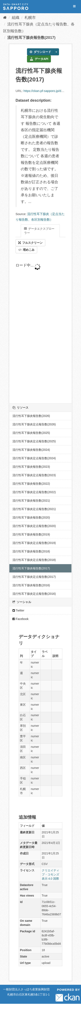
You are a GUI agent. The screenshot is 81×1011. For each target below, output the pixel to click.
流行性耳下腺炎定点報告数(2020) (34, 526)
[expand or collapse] (74, 6)
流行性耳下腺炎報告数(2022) (31, 483)
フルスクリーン (30, 242)
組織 (15, 17)
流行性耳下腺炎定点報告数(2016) (34, 593)
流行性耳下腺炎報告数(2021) (31, 500)
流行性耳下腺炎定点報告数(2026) (34, 424)
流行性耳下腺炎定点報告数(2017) (34, 576)
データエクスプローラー (39, 230)
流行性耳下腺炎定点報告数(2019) (34, 543)
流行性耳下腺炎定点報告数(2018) (34, 559)
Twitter (18, 610)
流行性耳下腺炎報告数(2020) (31, 517)
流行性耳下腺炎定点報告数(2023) (34, 475)
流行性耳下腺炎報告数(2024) (31, 449)
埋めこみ (26, 249)
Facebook (20, 619)
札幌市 (30, 17)
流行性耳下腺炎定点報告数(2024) (34, 458)
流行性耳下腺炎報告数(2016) (31, 585)
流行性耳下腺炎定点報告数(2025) (34, 441)
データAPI (39, 59)
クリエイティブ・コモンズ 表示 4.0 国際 (50, 874)
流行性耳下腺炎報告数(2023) (31, 466)
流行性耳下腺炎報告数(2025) (31, 432)
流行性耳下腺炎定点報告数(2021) (34, 509)
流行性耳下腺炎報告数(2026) (31, 415)
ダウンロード (40, 52)
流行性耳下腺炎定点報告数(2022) (34, 492)
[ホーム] (5, 17)
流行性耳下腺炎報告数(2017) (31, 38)
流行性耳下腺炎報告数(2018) (31, 551)
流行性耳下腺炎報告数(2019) (31, 534)
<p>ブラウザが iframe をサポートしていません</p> (40, 328)
